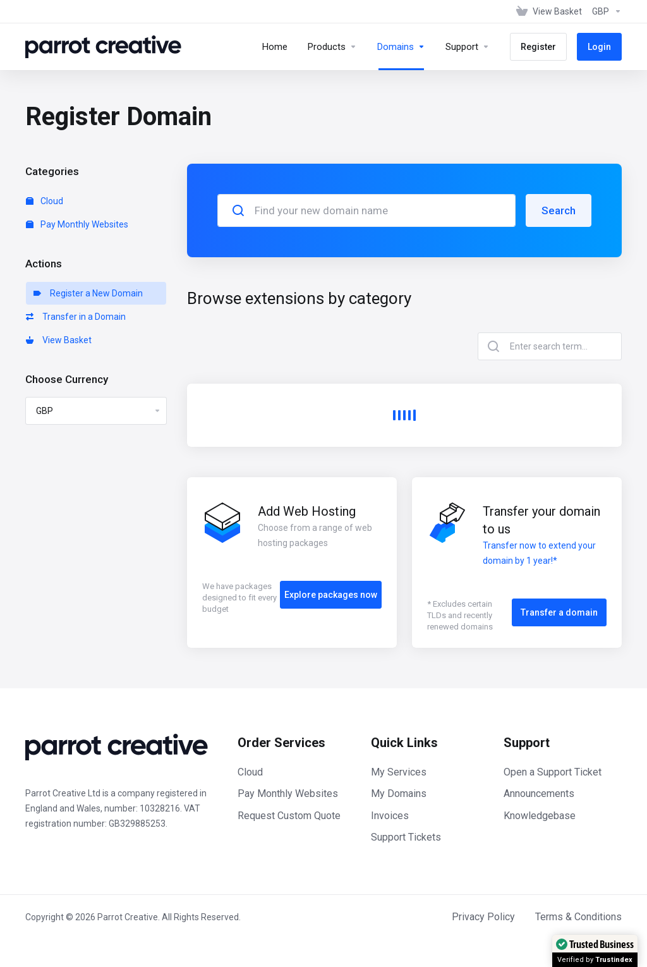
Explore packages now (330, 595)
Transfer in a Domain (76, 317)
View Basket (59, 340)
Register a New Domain (88, 293)
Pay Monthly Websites (77, 224)
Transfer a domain (559, 612)
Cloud (44, 201)
